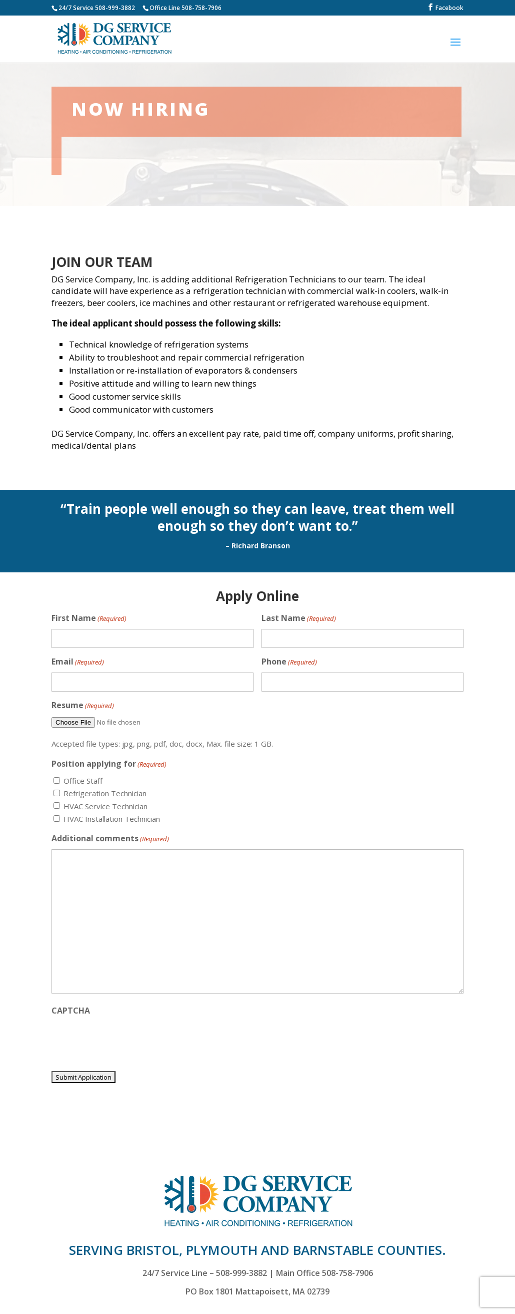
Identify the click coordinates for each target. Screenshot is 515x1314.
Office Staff (83, 781)
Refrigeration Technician (105, 793)
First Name (89, 618)
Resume (83, 706)
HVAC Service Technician (106, 806)
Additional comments (110, 839)
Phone (289, 662)
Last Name (299, 618)
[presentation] (128, 1040)
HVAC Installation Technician (112, 819)
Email (78, 662)
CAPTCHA (71, 1010)
